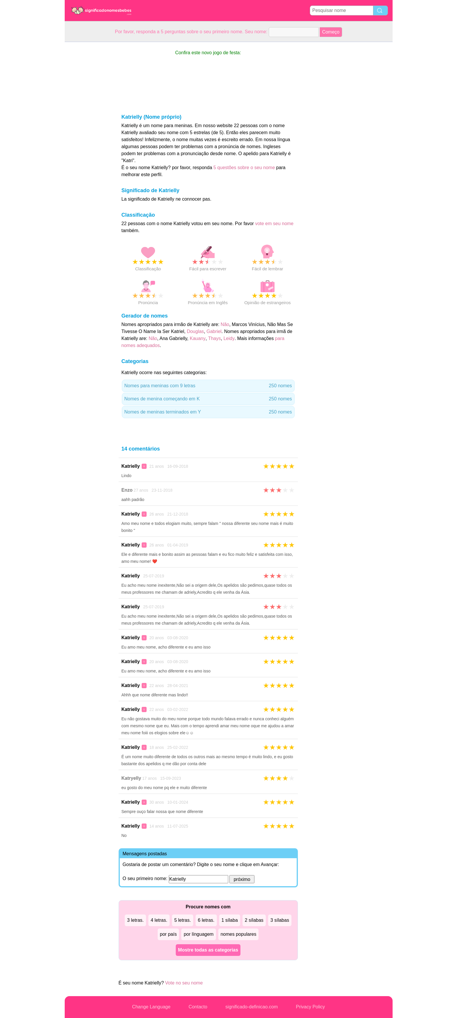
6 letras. (206, 920)
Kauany (197, 338)
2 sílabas (254, 920)
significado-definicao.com (251, 1006)
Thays (214, 338)
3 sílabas (279, 920)
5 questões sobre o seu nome (244, 167)
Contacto (198, 1006)
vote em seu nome (274, 223)
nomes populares (238, 934)
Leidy (229, 338)
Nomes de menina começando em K (208, 398)
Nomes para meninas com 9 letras (208, 385)
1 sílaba (230, 920)
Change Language (151, 1006)
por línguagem (198, 934)
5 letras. (182, 920)
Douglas (195, 331)
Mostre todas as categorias (208, 949)
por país (168, 934)
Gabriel (214, 331)
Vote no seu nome (184, 982)
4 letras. (159, 920)
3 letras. (135, 920)
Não (225, 324)
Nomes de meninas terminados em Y (208, 412)
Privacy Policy (310, 1006)
